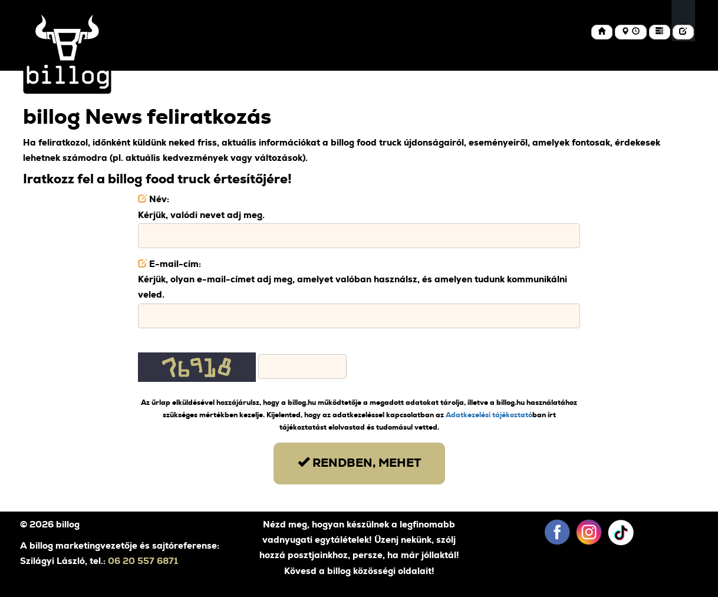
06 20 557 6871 (143, 561)
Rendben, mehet (359, 462)
